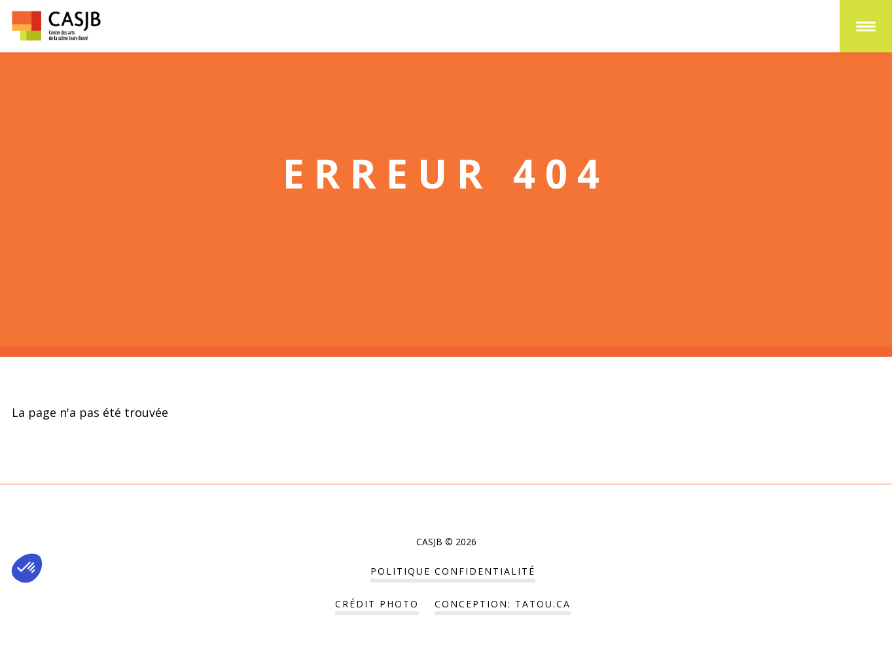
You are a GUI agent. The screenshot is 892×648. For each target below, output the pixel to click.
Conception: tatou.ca (503, 604)
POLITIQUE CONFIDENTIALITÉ (452, 571)
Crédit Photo (377, 604)
